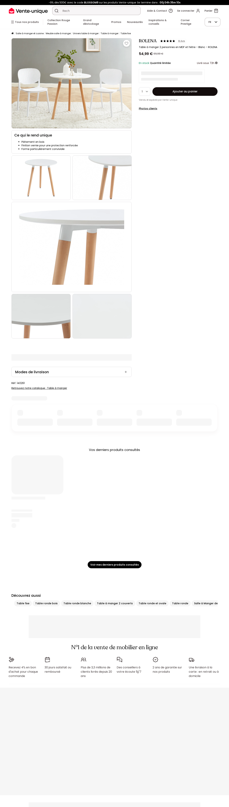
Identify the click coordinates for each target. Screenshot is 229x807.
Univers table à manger (86, 33)
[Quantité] (144, 91)
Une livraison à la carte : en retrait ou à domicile (204, 671)
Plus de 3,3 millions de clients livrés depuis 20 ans (96, 671)
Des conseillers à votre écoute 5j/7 (129, 669)
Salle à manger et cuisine (30, 33)
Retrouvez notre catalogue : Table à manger (39, 388)
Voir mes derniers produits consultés (114, 564)
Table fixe (126, 33)
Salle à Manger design (208, 603)
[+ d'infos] (216, 63)
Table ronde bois (46, 603)
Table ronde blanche (77, 603)
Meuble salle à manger (58, 33)
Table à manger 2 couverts (115, 603)
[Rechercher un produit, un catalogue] (56, 10)
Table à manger (109, 33)
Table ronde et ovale (152, 603)
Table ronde (180, 603)
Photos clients (148, 108)
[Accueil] (12, 33)
